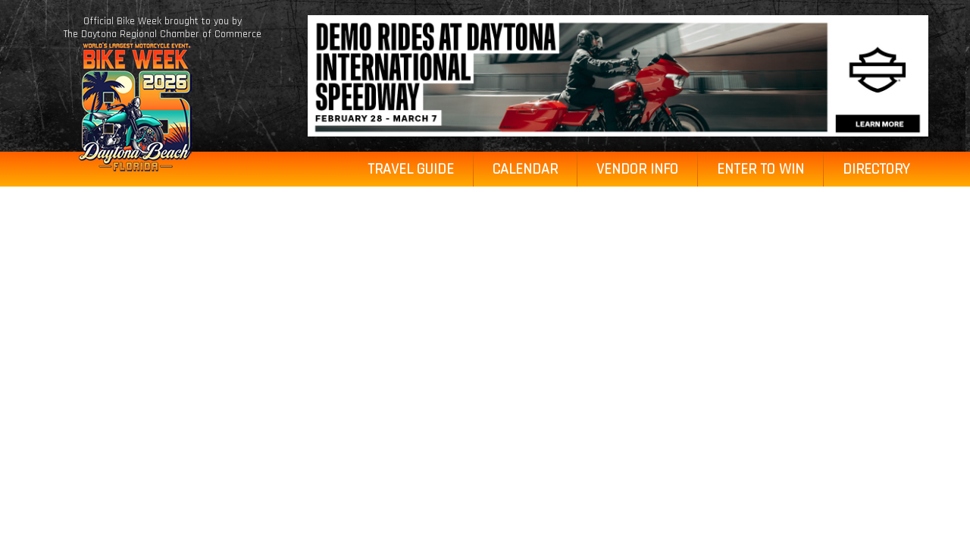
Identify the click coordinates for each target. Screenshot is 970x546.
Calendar (525, 169)
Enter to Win (760, 169)
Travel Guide (411, 169)
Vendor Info (637, 169)
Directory (876, 169)
